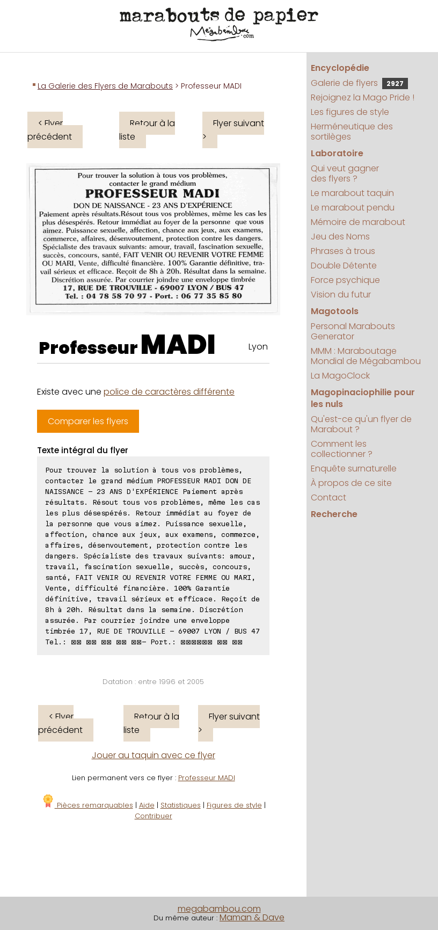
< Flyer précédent (49, 130)
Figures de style (234, 805)
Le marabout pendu (353, 207)
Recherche (334, 514)
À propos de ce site (351, 483)
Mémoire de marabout (358, 222)
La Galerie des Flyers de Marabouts (105, 86)
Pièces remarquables (87, 805)
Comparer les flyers (88, 421)
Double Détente (344, 265)
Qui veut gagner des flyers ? (345, 173)
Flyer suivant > (233, 130)
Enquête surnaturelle (354, 468)
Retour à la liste (147, 130)
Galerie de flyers (359, 83)
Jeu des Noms (340, 236)
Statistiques (180, 805)
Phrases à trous (343, 251)
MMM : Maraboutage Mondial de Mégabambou (366, 356)
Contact (328, 497)
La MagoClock (340, 375)
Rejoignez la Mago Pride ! (362, 97)
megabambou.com (219, 909)
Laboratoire (337, 153)
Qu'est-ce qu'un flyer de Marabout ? (361, 424)
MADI (178, 345)
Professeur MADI (206, 778)
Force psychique (345, 280)
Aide (147, 805)
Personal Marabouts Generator (353, 331)
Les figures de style (350, 112)
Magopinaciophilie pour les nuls (363, 398)
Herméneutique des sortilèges (352, 131)
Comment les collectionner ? (342, 449)
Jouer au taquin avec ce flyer (153, 755)
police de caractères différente (169, 392)
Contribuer (153, 816)
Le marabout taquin (352, 193)
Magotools (335, 311)
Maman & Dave (252, 917)
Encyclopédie (340, 68)
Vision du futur (341, 294)
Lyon (258, 346)
